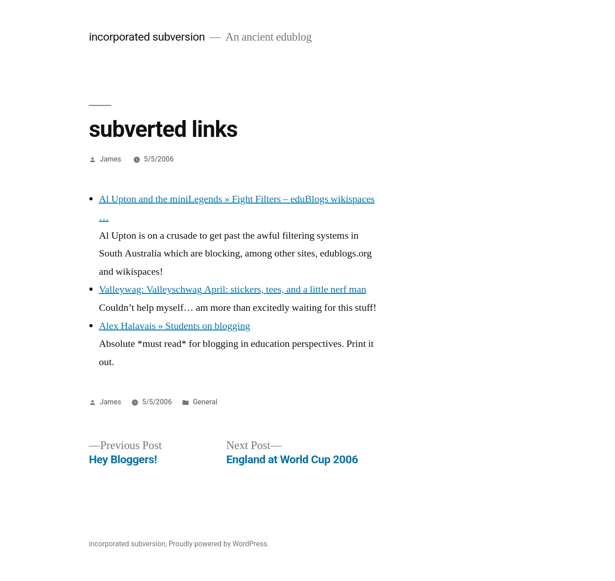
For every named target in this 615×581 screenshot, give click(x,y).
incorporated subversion (147, 36)
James (110, 159)
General (205, 402)
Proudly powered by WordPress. (219, 543)
